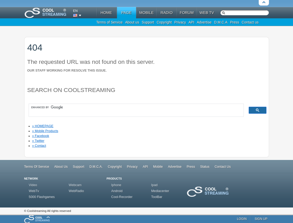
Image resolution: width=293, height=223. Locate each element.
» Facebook (40, 136)
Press (234, 22)
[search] (133, 107)
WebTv (34, 191)
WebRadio (76, 191)
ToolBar (156, 197)
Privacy (180, 22)
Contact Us (223, 166)
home (106, 13)
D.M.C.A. (96, 166)
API (191, 22)
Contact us (250, 22)
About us (132, 22)
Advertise (204, 22)
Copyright (164, 22)
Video (33, 185)
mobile (146, 13)
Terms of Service (109, 22)
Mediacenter (160, 191)
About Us (61, 166)
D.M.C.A (221, 22)
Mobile (158, 166)
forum (187, 13)
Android (117, 191)
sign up (261, 219)
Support (148, 22)
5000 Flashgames (42, 197)
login (242, 219)
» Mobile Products (45, 131)
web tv (206, 13)
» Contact (39, 146)
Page (126, 13)
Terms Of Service (36, 166)
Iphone (116, 185)
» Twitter (38, 141)
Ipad (154, 185)
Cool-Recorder (121, 197)
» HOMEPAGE (43, 126)
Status (205, 166)
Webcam (75, 185)
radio (167, 13)
